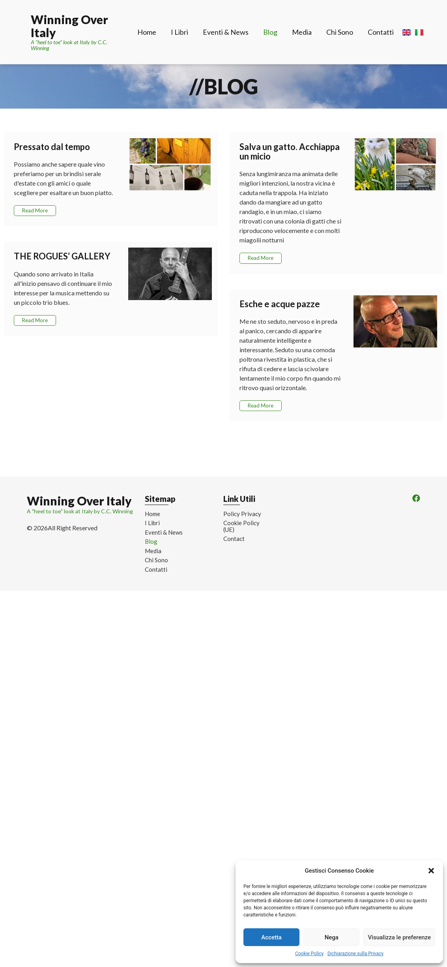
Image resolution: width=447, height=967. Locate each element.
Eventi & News (226, 32)
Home (146, 32)
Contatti (381, 32)
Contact (234, 538)
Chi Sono (339, 32)
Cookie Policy (309, 953)
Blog (270, 32)
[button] (431, 871)
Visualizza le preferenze (399, 937)
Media (302, 32)
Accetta (271, 937)
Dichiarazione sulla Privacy (355, 953)
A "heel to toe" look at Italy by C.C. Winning (69, 45)
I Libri (179, 32)
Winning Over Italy (69, 25)
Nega (332, 937)
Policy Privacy (242, 514)
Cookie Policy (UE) (241, 526)
